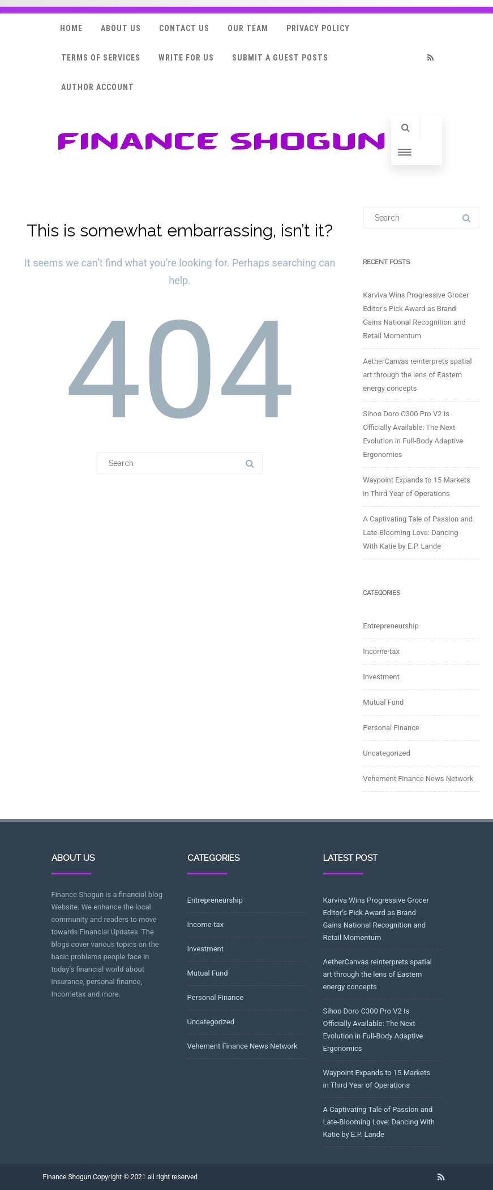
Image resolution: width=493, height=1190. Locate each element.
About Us (121, 28)
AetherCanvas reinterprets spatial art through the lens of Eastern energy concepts (417, 375)
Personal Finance (391, 727)
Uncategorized (386, 753)
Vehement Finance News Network (418, 778)
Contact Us (184, 28)
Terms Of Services (100, 57)
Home (71, 28)
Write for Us (186, 57)
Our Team (248, 28)
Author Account (97, 87)
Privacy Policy (318, 28)
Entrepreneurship (390, 626)
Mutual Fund (383, 702)
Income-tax (381, 651)
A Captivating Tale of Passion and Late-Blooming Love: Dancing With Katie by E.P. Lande (418, 532)
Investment (381, 676)
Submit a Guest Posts (280, 57)
